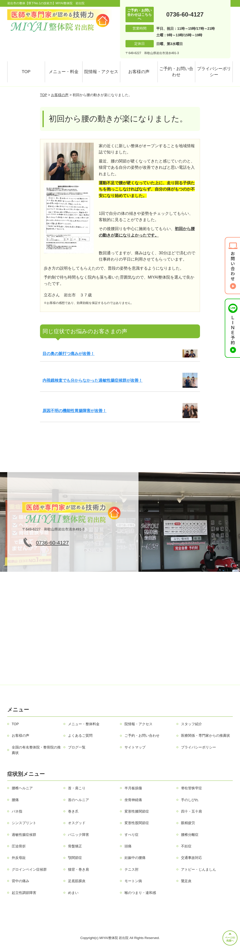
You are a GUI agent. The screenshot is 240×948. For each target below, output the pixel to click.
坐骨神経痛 (133, 800)
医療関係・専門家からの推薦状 (205, 735)
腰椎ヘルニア (22, 788)
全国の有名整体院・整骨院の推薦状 (36, 750)
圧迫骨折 (19, 846)
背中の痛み (20, 881)
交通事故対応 (191, 858)
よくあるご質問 (80, 735)
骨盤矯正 (75, 846)
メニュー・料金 (63, 71)
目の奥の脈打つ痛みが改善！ (68, 353)
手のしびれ (189, 800)
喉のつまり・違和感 (140, 893)
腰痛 (15, 800)
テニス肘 (131, 869)
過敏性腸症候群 (24, 835)
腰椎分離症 (189, 835)
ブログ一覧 (77, 747)
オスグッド (77, 823)
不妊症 (186, 846)
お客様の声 (139, 71)
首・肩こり (77, 788)
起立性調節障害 (24, 893)
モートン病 (133, 881)
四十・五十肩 (191, 811)
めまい (73, 893)
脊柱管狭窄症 (191, 788)
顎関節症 (75, 858)
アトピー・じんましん (198, 869)
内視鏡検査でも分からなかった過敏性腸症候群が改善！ (92, 380)
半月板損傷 (133, 788)
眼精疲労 (188, 823)
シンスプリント (24, 823)
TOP (26, 71)
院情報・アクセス (101, 71)
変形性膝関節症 (136, 811)
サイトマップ (135, 747)
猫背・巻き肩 (78, 869)
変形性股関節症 (136, 823)
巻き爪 (73, 811)
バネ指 (17, 811)
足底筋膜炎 (77, 881)
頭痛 (128, 846)
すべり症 (131, 835)
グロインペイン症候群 (29, 869)
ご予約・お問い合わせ (176, 71)
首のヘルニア (78, 800)
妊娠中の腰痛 (135, 858)
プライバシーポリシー (214, 71)
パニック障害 (78, 835)
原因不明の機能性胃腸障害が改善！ (74, 411)
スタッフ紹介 (191, 724)
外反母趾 (19, 858)
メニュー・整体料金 (84, 724)
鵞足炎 (186, 881)
